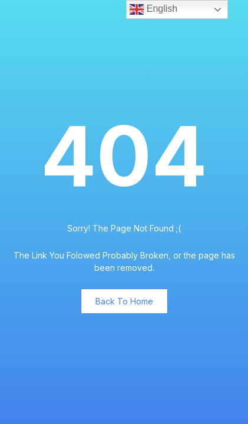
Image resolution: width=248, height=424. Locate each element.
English (153, 9)
